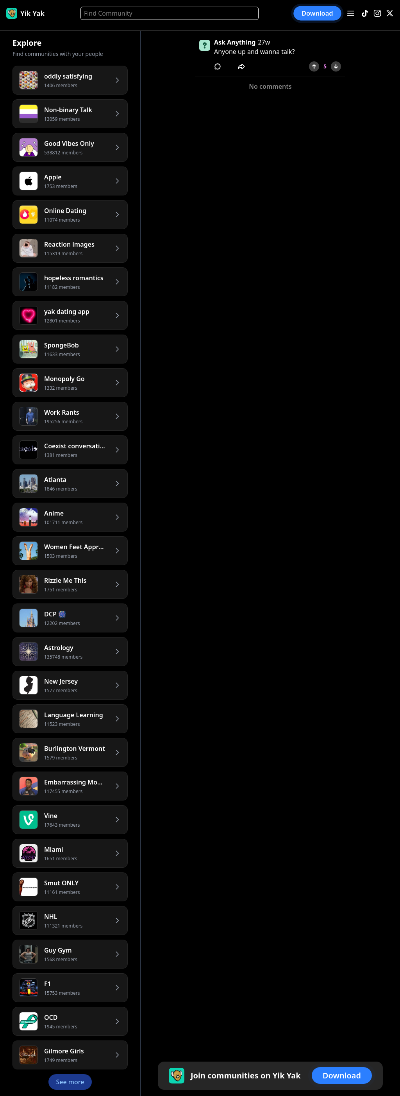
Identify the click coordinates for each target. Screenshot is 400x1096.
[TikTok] (365, 13)
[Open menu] (350, 13)
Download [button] (318, 13)
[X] (390, 13)
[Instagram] (377, 13)
